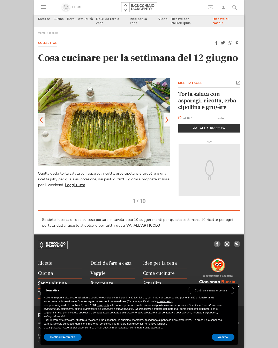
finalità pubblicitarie (65, 312)
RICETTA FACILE (190, 83)
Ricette (44, 19)
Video (162, 19)
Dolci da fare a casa (107, 21)
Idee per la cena (138, 21)
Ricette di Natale (220, 21)
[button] (217, 43)
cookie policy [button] (164, 301)
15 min (187, 118)
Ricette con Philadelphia (181, 21)
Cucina (58, 19)
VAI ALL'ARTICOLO (143, 225)
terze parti (103, 305)
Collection (47, 43)
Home (42, 33)
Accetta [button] (223, 337)
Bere (71, 19)
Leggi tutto (75, 184)
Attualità (85, 19)
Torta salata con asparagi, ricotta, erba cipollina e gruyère (207, 100)
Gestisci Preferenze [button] (62, 337)
